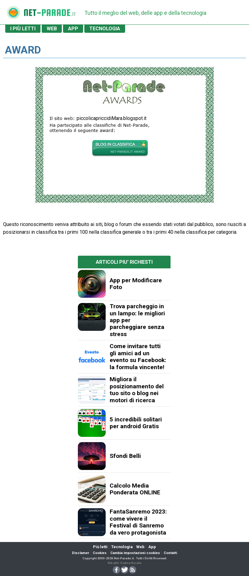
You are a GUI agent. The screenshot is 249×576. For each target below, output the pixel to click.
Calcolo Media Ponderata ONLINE (135, 489)
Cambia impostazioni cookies (135, 553)
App (152, 546)
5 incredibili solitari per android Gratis (136, 423)
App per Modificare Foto (136, 284)
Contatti (170, 553)
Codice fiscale (130, 563)
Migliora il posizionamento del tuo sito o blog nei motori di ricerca (137, 389)
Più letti (100, 546)
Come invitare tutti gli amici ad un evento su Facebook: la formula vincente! (138, 356)
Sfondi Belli (125, 455)
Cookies (100, 553)
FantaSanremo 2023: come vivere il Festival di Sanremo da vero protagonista (138, 522)
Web (140, 546)
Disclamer (80, 553)
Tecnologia (122, 546)
